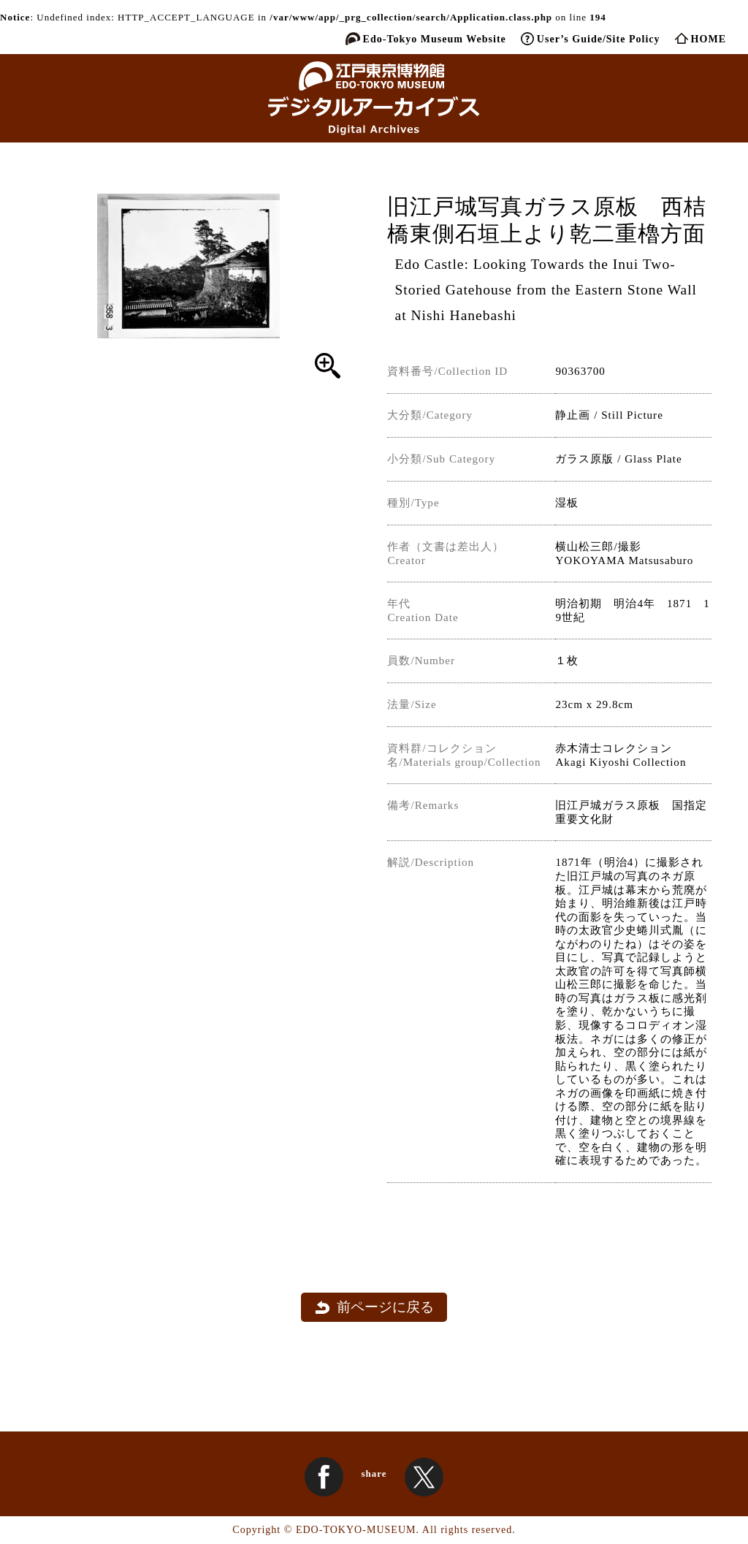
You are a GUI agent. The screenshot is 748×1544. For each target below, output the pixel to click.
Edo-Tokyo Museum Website (434, 39)
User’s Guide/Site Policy (598, 39)
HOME (708, 39)
